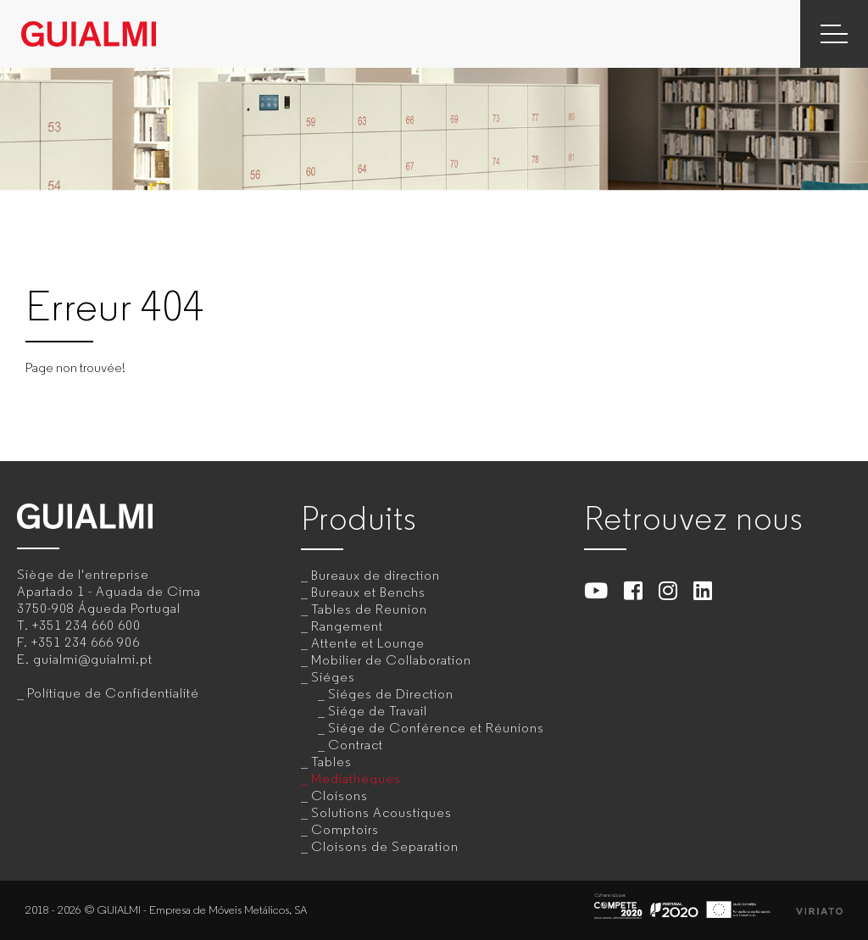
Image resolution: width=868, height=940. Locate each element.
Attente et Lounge (368, 643)
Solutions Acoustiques (381, 812)
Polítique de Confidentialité (113, 693)
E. (85, 659)
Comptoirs (345, 829)
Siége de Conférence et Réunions (436, 728)
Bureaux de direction (375, 575)
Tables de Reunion (369, 609)
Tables (331, 762)
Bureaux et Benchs (368, 592)
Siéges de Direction (390, 694)
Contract (355, 745)
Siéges (333, 677)
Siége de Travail (377, 711)
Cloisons (339, 795)
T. (79, 625)
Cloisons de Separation (385, 846)
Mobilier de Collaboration (391, 660)
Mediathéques (356, 778)
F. (78, 642)
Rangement (347, 626)
